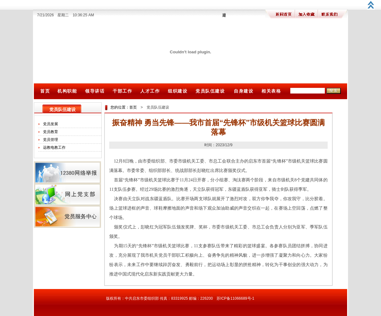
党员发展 (50, 124)
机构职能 (67, 91)
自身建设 (243, 91)
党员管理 (50, 139)
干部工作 (122, 91)
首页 (45, 91)
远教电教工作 (54, 147)
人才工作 (150, 91)
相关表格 (271, 91)
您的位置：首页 (123, 107)
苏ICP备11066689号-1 (235, 298)
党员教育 (50, 132)
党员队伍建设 (210, 91)
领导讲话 (95, 91)
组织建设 (177, 91)
